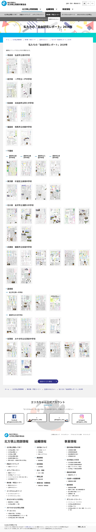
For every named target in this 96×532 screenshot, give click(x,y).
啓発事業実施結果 (72, 452)
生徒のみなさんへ (43, 39)
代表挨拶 (40, 452)
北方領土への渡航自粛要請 (75, 468)
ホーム (7, 39)
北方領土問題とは (12, 452)
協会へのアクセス (42, 454)
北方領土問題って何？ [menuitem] (10, 14)
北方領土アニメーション (14, 475)
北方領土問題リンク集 (13, 504)
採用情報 (40, 466)
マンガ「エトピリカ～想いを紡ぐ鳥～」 (18, 477)
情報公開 (40, 479)
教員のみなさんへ (12, 485)
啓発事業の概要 (72, 450)
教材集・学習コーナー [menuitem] (53, 14)
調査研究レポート (72, 475)
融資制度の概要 (72, 487)
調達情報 (40, 460)
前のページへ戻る (46, 381)
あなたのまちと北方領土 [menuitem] (84, 14)
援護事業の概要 (72, 481)
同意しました (82, 527)
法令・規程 (41, 473)
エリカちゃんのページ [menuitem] (68, 14)
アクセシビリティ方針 (76, 434)
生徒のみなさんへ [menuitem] (54, 19)
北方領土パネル (72, 506)
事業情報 (66, 9)
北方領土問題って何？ (13, 450)
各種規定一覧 (71, 493)
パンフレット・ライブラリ (75, 502)
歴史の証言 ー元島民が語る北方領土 (17, 460)
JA (84, 3)
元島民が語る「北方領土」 (15, 513)
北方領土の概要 (12, 454)
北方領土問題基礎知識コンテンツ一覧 (17, 515)
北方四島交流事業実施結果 (75, 464)
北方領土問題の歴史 (13, 456)
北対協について (42, 450)
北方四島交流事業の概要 (74, 462)
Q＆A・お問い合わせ (73, 495)
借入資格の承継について (74, 491)
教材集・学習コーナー (30, 39)
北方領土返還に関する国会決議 (16, 517)
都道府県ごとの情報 (13, 502)
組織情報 (50, 9)
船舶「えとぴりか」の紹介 (75, 466)
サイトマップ (86, 434)
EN (88, 3)
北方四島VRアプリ (12, 479)
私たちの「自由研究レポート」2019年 (61, 39)
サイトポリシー (65, 434)
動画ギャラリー (12, 473)
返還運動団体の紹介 (73, 454)
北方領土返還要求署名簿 (74, 504)
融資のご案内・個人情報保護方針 (76, 489)
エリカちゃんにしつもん (14, 495)
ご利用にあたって (29, 527)
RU (92, 3)
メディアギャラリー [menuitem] (38, 14)
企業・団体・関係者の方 (73, 3)
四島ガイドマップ (12, 466)
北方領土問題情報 (30, 9)
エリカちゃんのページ (13, 493)
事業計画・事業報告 (43, 485)
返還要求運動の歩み (13, 458)
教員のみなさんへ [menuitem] (42, 19)
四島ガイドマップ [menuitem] (25, 14)
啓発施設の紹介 (72, 456)
